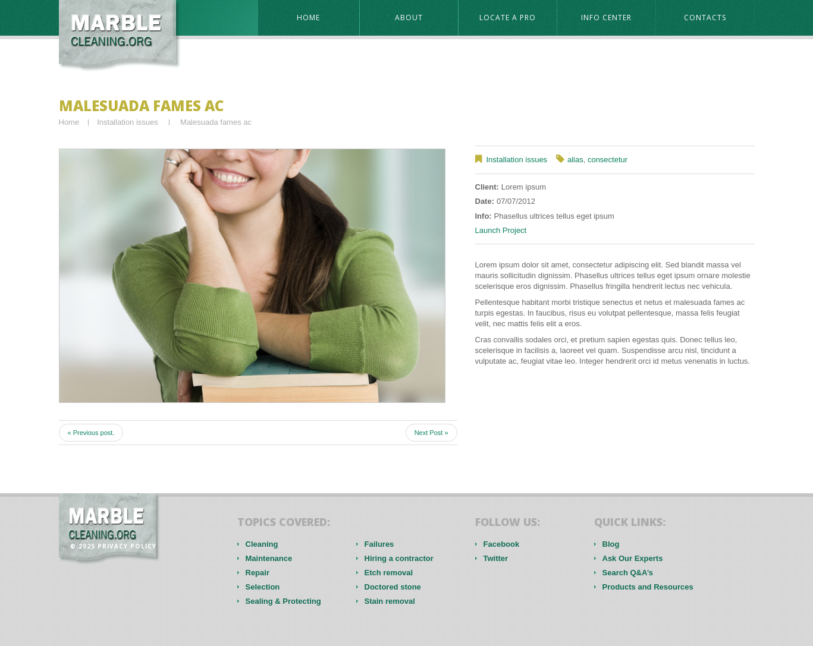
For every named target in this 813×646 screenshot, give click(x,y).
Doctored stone (393, 586)
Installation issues (127, 122)
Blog (611, 544)
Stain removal (390, 601)
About (409, 17)
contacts (705, 17)
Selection (263, 586)
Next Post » (431, 432)
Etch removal (389, 572)
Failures (379, 544)
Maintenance (269, 558)
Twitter (496, 558)
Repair (257, 572)
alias (575, 159)
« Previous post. (91, 432)
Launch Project (501, 230)
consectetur (607, 159)
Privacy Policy (127, 546)
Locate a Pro (507, 17)
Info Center (606, 17)
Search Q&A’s (628, 572)
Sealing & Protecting (283, 601)
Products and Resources (647, 586)
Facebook (502, 544)
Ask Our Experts (632, 558)
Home (308, 17)
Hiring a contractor (399, 558)
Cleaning (262, 544)
